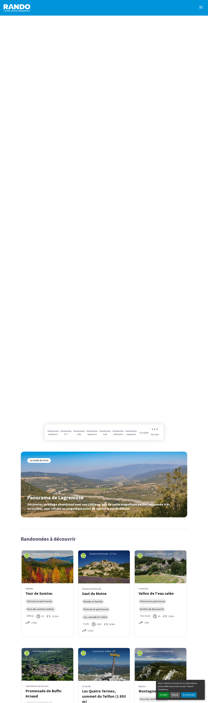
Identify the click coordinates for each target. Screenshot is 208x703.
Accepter (163, 694)
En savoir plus (189, 694)
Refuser (175, 694)
